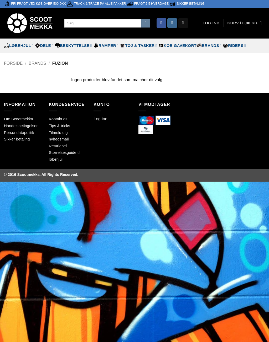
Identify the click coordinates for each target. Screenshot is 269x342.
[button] (246, 23)
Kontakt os (58, 119)
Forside (13, 63)
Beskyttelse (73, 45)
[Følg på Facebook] (162, 23)
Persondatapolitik (19, 132)
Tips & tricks (59, 125)
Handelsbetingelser (21, 125)
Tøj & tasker (138, 45)
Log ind (100, 119)
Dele (44, 45)
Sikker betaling (17, 139)
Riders (234, 45)
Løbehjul (19, 45)
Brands (208, 45)
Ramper (105, 45)
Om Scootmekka (18, 119)
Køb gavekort (177, 45)
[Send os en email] (183, 23)
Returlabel (58, 146)
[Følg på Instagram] (172, 23)
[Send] (145, 23)
